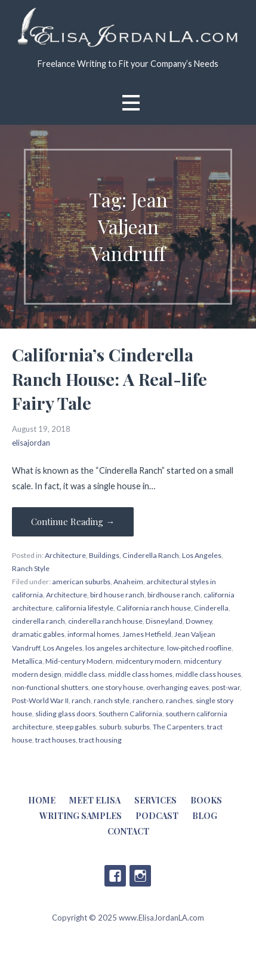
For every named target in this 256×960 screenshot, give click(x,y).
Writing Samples (80, 815)
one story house (117, 687)
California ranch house (153, 607)
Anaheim (128, 581)
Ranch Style (31, 568)
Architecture (65, 555)
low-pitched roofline (199, 647)
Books (206, 800)
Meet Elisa (95, 800)
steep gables (75, 726)
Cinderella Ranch (150, 555)
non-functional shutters (50, 687)
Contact (128, 831)
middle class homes (140, 674)
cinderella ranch (38, 621)
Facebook (115, 876)
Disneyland (164, 621)
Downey (199, 621)
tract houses (55, 739)
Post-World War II (40, 700)
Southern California (130, 713)
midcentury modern (148, 661)
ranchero (147, 700)
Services (155, 800)
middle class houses (208, 674)
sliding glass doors (65, 713)
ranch (81, 700)
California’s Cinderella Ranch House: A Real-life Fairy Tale (109, 378)
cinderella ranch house (105, 621)
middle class (84, 674)
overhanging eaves (177, 687)
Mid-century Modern (79, 661)
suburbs (137, 726)
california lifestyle (84, 607)
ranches (179, 700)
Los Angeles (201, 555)
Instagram (140, 876)
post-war (226, 687)
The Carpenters (178, 726)
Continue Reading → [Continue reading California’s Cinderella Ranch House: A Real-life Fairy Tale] (73, 521)
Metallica (27, 661)
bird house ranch (117, 594)
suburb (110, 726)
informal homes (93, 634)
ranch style (111, 700)
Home (41, 800)
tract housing (100, 739)
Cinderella (211, 607)
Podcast (156, 815)
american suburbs (81, 581)
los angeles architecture (124, 647)
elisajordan (31, 442)
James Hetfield (146, 634)
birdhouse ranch (174, 594)
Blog (204, 815)
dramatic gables (38, 634)
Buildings (104, 555)
